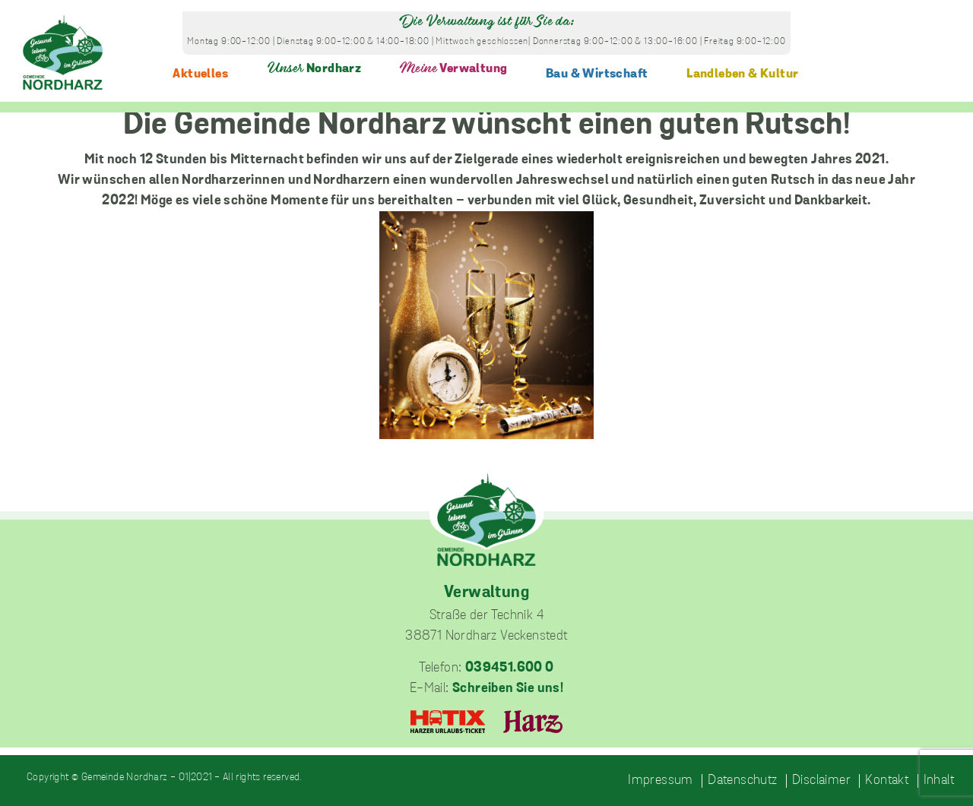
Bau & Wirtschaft (597, 74)
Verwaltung (453, 68)
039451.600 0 (509, 668)
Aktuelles (200, 74)
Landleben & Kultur (742, 74)
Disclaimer (821, 781)
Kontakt (886, 781)
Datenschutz (742, 781)
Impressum (660, 781)
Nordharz (314, 68)
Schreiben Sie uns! (507, 688)
